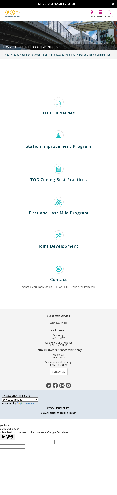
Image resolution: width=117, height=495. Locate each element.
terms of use (62, 407)
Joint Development (58, 246)
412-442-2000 (58, 323)
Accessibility (10, 395)
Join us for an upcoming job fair (56, 3)
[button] (92, 14)
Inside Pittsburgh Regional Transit (30, 54)
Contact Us (58, 371)
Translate (25, 403)
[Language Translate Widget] (20, 399)
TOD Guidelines (58, 113)
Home (6, 54)
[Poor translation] (10, 437)
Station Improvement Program (58, 146)
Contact (58, 279)
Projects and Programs (63, 54)
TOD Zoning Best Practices (58, 179)
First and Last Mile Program (58, 212)
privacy (50, 407)
